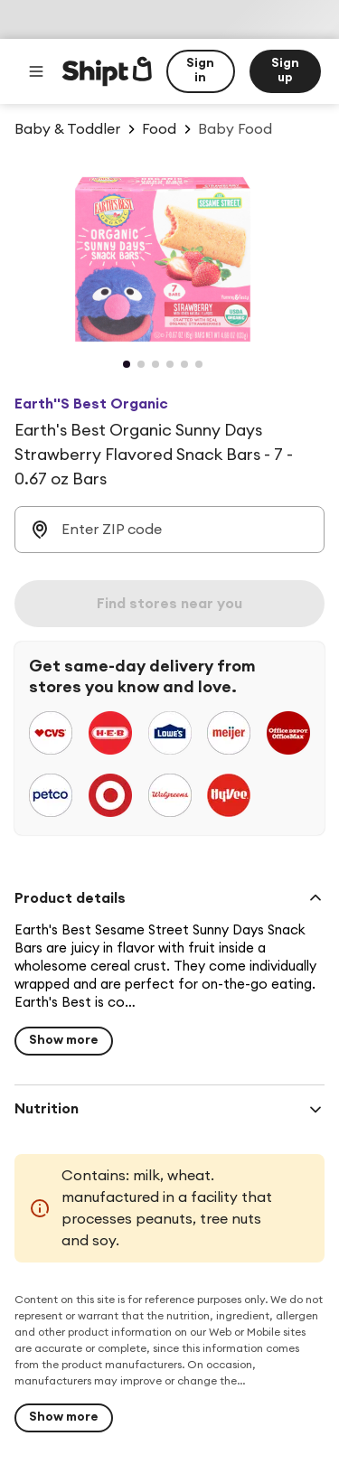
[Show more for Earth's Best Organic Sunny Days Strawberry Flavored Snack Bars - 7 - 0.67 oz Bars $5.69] (63, 1041)
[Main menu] (36, 71)
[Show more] (63, 1417)
